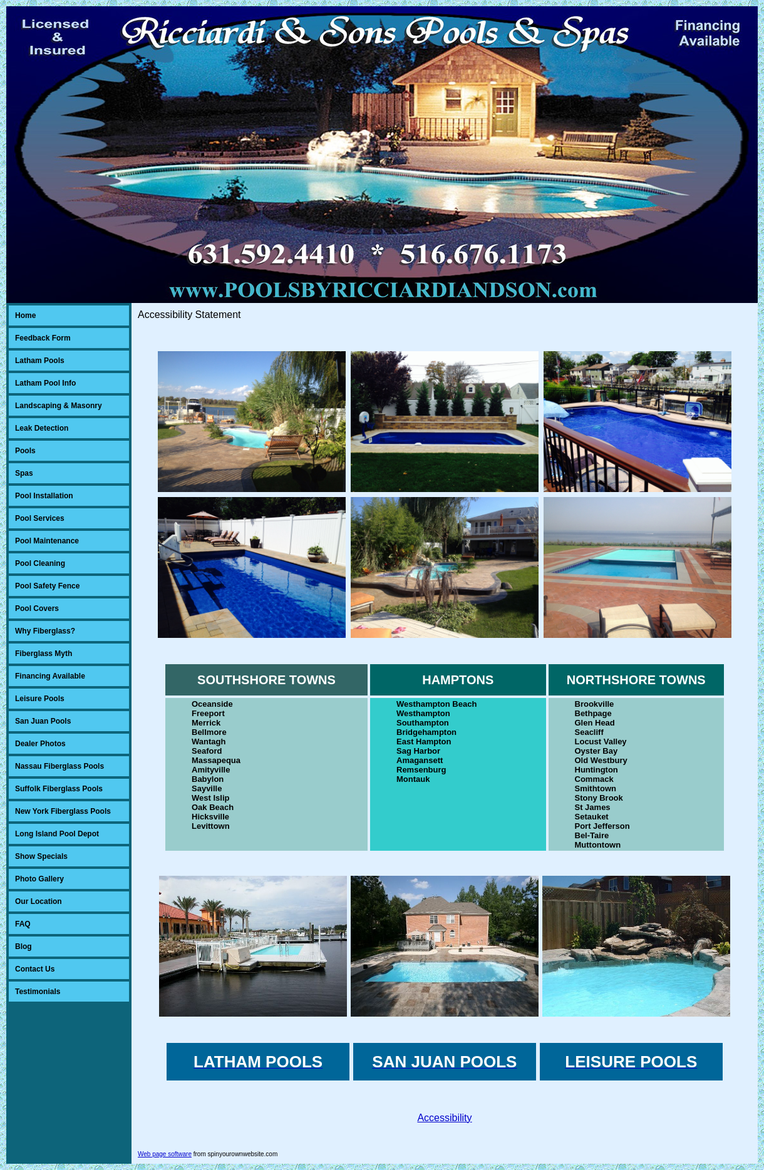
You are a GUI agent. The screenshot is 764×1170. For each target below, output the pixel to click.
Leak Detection (41, 428)
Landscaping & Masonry (58, 405)
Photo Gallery (39, 879)
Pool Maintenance (47, 540)
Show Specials (41, 856)
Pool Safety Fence (47, 586)
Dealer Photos (40, 743)
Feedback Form (43, 338)
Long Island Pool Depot (57, 833)
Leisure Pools (40, 698)
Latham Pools (40, 360)
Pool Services (40, 518)
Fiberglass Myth (43, 653)
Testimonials (37, 991)
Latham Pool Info (45, 383)
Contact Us (34, 969)
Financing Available (50, 676)
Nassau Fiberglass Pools (59, 766)
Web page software (165, 1154)
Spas (24, 473)
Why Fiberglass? (45, 631)
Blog (23, 946)
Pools (25, 450)
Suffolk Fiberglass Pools (59, 788)
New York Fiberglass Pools (63, 811)
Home (25, 315)
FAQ (23, 924)
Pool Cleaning (40, 563)
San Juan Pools (43, 721)
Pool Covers (37, 608)
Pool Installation (44, 495)
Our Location (38, 901)
